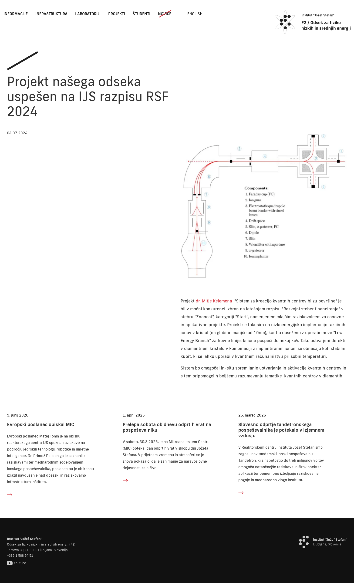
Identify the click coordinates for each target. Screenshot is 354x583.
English (194, 13)
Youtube (16, 563)
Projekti (116, 13)
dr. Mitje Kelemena (214, 301)
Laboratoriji (88, 13)
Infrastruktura (51, 13)
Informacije (15, 13)
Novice (164, 13)
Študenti (141, 13)
